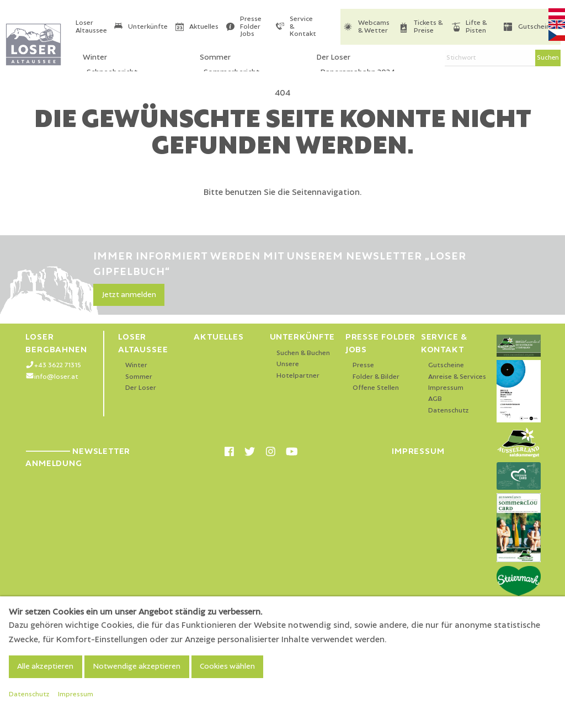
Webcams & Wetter (374, 26)
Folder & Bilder (376, 376)
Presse (363, 365)
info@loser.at (56, 376)
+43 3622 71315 (57, 365)
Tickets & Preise (428, 26)
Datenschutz (448, 410)
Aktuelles (203, 26)
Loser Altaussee (91, 26)
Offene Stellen (376, 387)
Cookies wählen (227, 666)
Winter (136, 365)
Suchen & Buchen (303, 353)
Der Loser (140, 387)
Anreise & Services (457, 376)
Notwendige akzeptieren (136, 666)
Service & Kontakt (303, 26)
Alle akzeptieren (45, 666)
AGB (435, 399)
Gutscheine (536, 26)
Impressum (445, 387)
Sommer (138, 376)
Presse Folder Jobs (251, 26)
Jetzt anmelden (129, 295)
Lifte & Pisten (476, 26)
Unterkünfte (148, 26)
